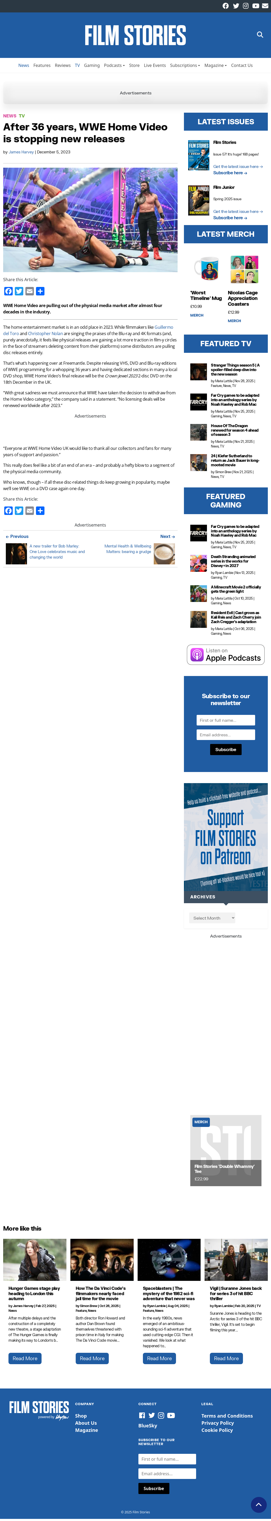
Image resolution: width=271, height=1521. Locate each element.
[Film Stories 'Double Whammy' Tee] (225, 1152)
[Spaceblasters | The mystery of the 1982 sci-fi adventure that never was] (169, 1262)
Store (134, 67)
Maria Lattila (224, 383)
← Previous (17, 538)
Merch (197, 318)
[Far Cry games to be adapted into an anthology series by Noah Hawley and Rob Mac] (198, 404)
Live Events (155, 67)
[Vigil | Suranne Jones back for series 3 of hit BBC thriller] (236, 1262)
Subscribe (225, 751)
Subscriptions (183, 67)
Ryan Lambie (224, 575)
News (23, 67)
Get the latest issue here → (238, 168)
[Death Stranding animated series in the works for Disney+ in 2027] (198, 565)
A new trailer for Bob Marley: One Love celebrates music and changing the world (57, 553)
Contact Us (241, 67)
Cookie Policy (217, 1432)
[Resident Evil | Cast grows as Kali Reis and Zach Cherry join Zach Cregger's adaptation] (198, 621)
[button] (260, 36)
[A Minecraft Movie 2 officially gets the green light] (198, 595)
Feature (216, 388)
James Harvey (22, 154)
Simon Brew (223, 474)
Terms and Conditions (227, 1418)
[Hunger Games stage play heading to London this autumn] (34, 1262)
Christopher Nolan (45, 336)
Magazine (214, 67)
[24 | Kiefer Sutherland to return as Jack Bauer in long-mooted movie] (198, 464)
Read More (25, 1360)
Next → (167, 538)
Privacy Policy (217, 1425)
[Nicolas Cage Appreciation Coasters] (244, 271)
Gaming (92, 67)
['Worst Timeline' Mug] (207, 271)
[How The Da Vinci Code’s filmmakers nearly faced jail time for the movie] (102, 1262)
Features (42, 67)
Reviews (63, 67)
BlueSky (147, 1428)
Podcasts (113, 67)
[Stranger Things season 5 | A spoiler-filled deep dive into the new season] (198, 374)
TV (77, 67)
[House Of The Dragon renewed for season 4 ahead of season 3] (198, 434)
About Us (86, 1425)
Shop (81, 1418)
